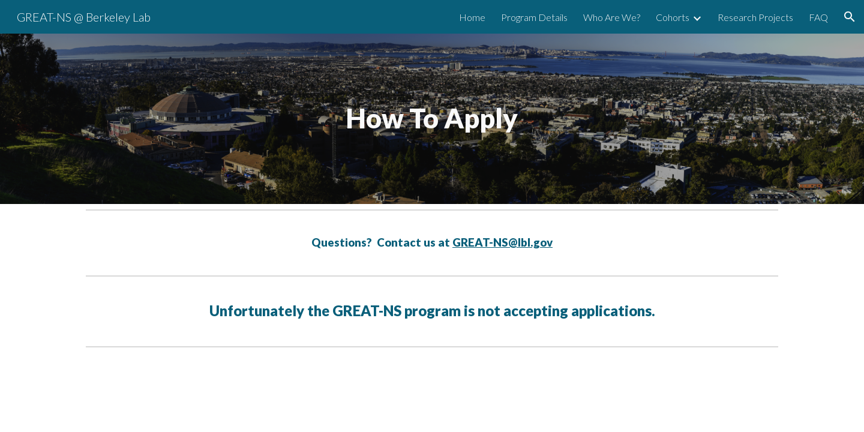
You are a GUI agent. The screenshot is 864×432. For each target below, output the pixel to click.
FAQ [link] (818, 17)
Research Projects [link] (755, 17)
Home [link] (472, 17)
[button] (849, 16)
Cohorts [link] (672, 17)
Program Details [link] (534, 17)
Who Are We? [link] (611, 17)
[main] (432, 119)
